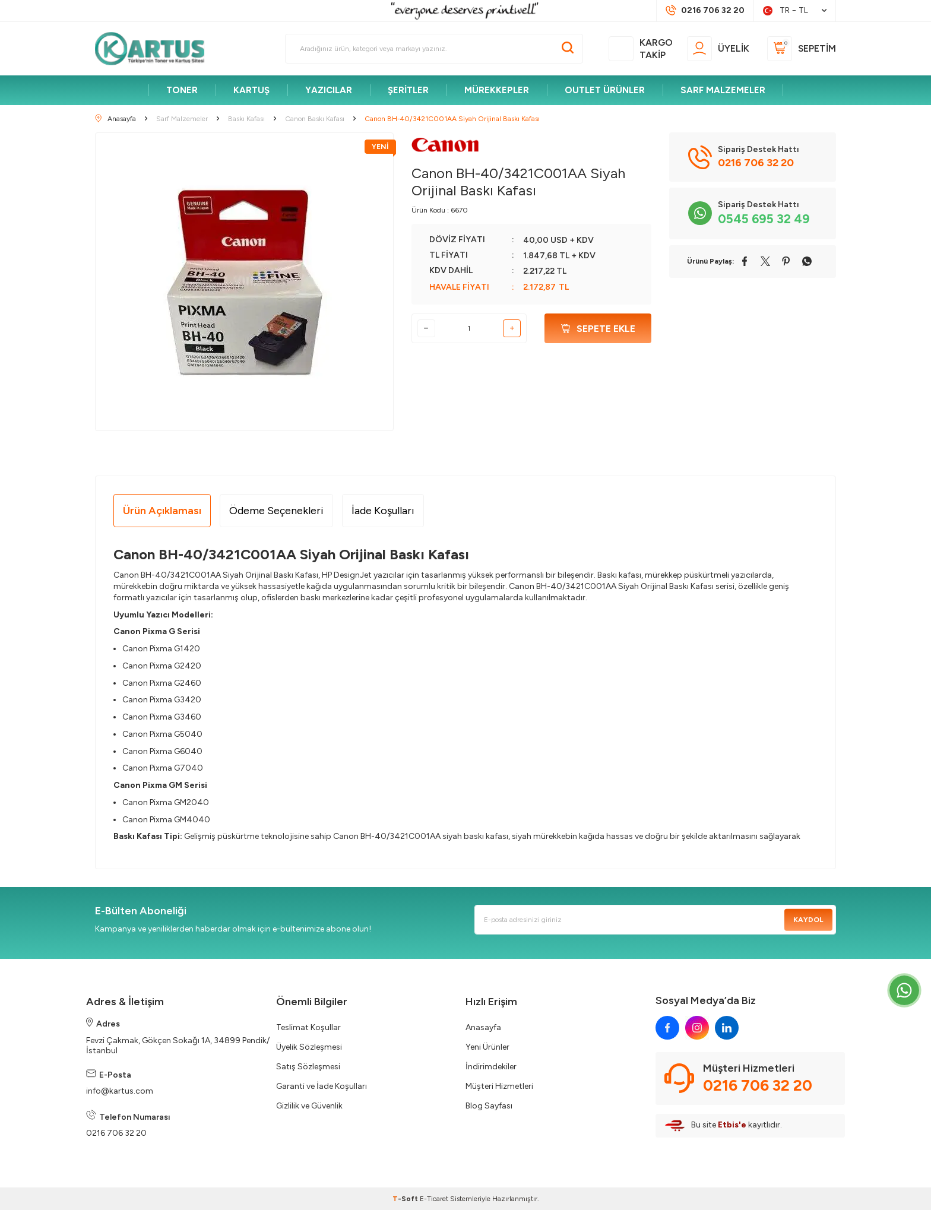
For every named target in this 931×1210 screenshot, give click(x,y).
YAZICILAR (328, 90)
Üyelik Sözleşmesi (309, 1047)
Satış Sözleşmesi (308, 1067)
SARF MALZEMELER (722, 90)
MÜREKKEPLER (496, 90)
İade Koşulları (383, 510)
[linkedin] (727, 1028)
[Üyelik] (718, 48)
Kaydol (808, 920)
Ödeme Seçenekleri (276, 510)
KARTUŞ (251, 90)
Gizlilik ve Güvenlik (309, 1106)
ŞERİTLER (408, 90)
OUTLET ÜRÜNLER (605, 90)
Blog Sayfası (489, 1106)
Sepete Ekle (598, 328)
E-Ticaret (434, 1199)
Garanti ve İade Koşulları (321, 1086)
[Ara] (567, 49)
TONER (182, 90)
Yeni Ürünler (487, 1047)
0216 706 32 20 (116, 1133)
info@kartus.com (119, 1091)
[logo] (155, 48)
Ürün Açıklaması (162, 510)
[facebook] (667, 1028)
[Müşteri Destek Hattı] (705, 10)
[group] (244, 281)
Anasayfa (483, 1027)
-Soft (406, 1199)
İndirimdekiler (491, 1067)
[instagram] (697, 1028)
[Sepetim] (801, 48)
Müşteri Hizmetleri (499, 1086)
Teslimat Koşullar (308, 1027)
